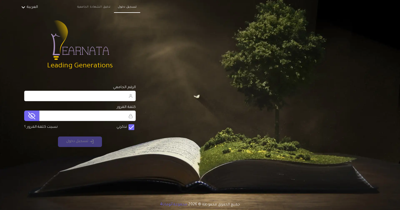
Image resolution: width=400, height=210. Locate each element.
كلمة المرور (126, 107)
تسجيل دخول (127, 7)
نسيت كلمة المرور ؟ (41, 127)
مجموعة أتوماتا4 (173, 205)
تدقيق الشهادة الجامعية (94, 7)
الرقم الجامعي (124, 87)
